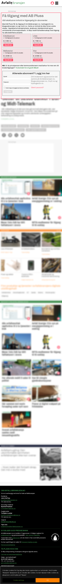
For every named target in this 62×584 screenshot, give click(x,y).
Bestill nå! (8, 45)
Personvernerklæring (8, 545)
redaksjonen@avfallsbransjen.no (12, 526)
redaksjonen (16, 538)
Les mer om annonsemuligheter (11, 554)
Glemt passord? (37, 87)
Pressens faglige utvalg (29, 542)
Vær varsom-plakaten (32, 535)
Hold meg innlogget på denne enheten (16, 88)
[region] (31, 575)
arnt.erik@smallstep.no (9, 563)
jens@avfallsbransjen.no (9, 500)
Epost (5, 76)
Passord (6, 82)
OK (47, 580)
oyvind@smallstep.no (8, 508)
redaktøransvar (6, 535)
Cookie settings (18, 580)
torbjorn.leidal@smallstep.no (10, 515)
